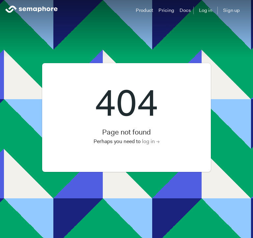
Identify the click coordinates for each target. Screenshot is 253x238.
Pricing (166, 10)
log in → (151, 141)
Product (144, 10)
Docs (185, 10)
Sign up (231, 10)
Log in (205, 10)
